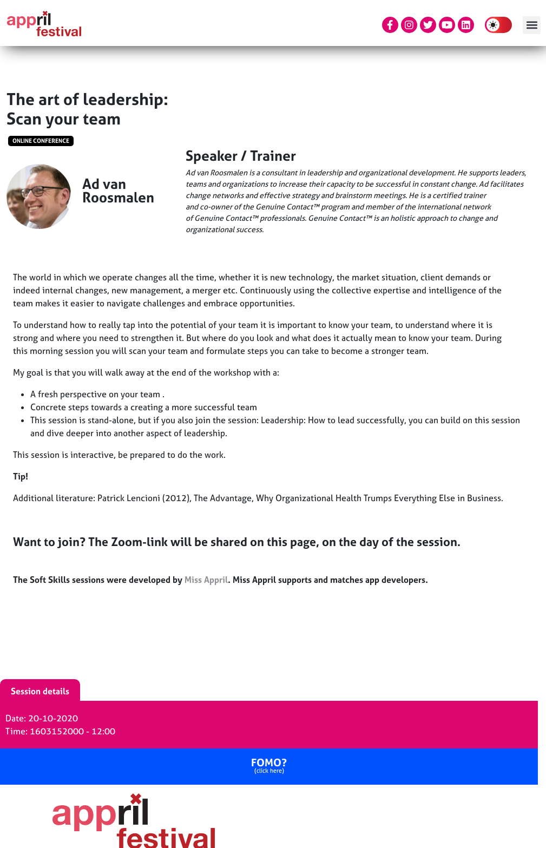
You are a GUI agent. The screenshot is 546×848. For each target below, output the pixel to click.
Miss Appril (206, 579)
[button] (532, 25)
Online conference (40, 140)
